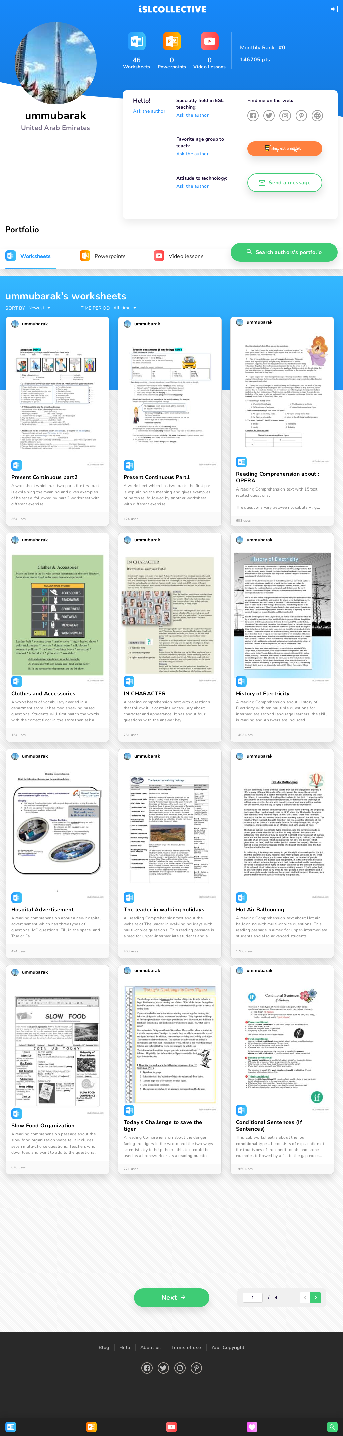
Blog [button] (104, 1347)
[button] (334, 9)
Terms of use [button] (186, 1347)
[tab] (28, 256)
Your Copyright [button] (228, 1347)
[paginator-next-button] (315, 1297)
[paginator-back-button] (305, 1297)
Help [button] (124, 1347)
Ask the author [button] (149, 111)
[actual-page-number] (253, 1298)
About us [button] (150, 1347)
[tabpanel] (171, 804)
